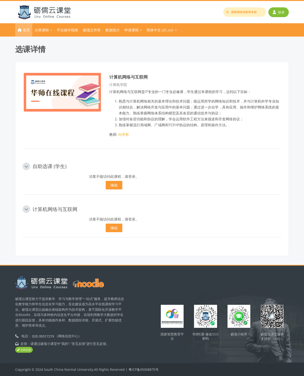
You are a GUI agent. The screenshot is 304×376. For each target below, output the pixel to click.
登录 (279, 12)
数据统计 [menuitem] (112, 30)
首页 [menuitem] (26, 30)
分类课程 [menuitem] (42, 30)
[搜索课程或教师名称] (244, 12)
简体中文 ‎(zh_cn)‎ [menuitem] (160, 30)
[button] (26, 166)
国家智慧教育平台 (172, 336)
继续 (114, 185)
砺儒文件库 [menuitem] (92, 30)
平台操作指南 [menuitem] (67, 30)
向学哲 (123, 134)
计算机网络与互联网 (128, 77)
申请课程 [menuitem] (131, 30)
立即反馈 (24, 350)
